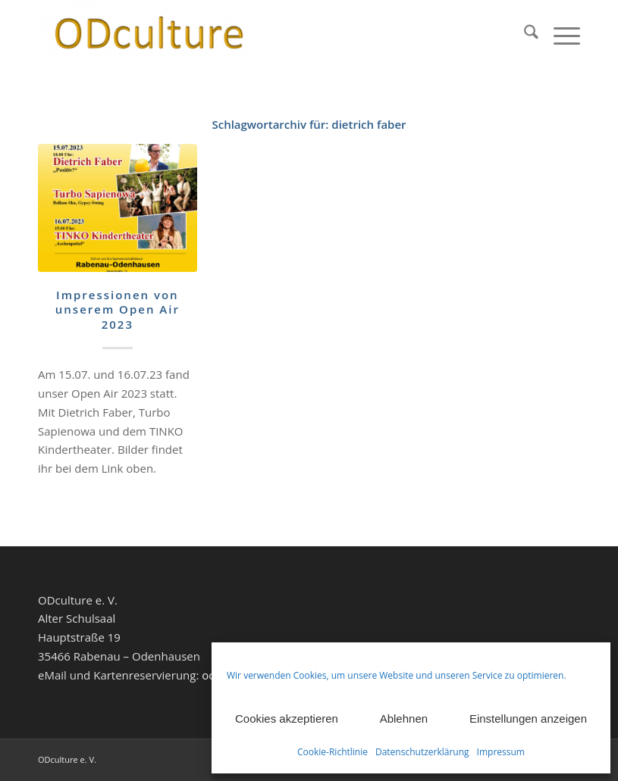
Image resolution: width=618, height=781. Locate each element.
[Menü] (559, 34)
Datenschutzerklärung (422, 751)
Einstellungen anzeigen (528, 718)
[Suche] (523, 34)
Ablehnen (404, 718)
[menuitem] (523, 34)
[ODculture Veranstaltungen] (151, 34)
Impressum (501, 751)
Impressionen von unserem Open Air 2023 (117, 309)
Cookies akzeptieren (286, 718)
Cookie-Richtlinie (332, 751)
